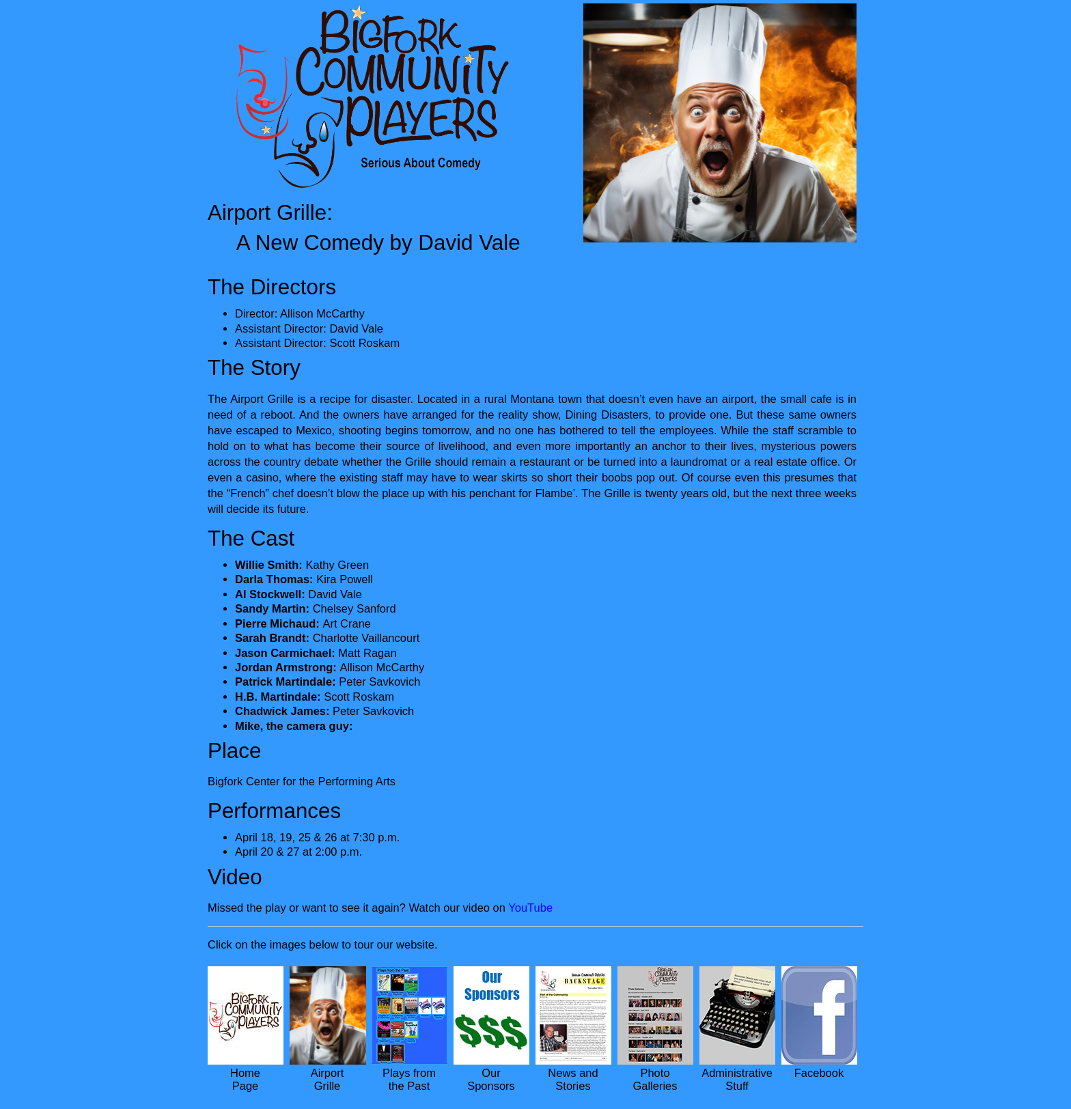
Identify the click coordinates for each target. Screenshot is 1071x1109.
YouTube (530, 907)
